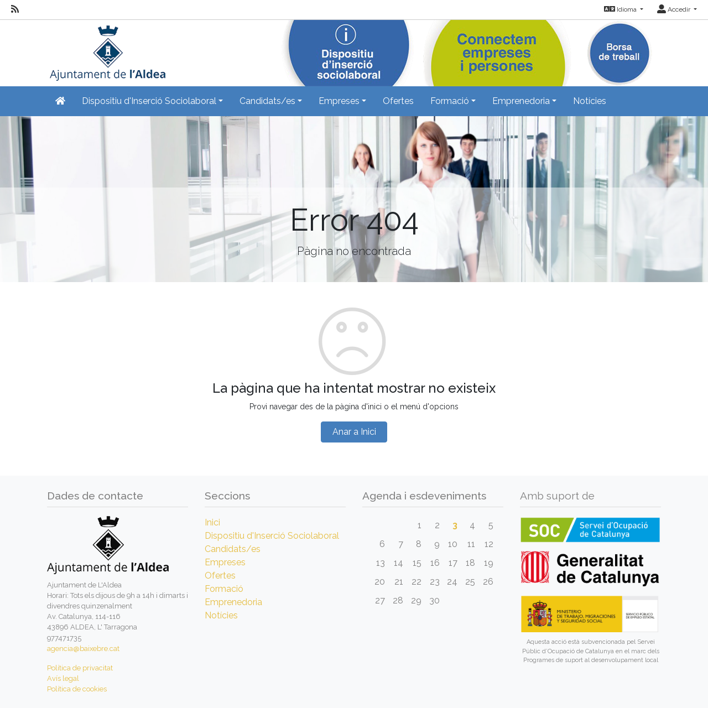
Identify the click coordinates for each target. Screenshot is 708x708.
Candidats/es (233, 549)
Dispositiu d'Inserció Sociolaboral (272, 535)
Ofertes (398, 101)
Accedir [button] (674, 9)
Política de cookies (77, 689)
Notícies (589, 101)
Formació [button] (449, 101)
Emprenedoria (233, 602)
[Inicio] (106, 49)
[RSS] (15, 9)
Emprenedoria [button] (521, 101)
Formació (224, 589)
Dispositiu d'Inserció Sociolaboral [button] (149, 101)
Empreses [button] (339, 101)
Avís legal (63, 678)
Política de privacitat (80, 668)
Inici (212, 522)
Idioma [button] (621, 9)
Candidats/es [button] (267, 101)
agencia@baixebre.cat (83, 648)
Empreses (225, 562)
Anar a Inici (354, 431)
